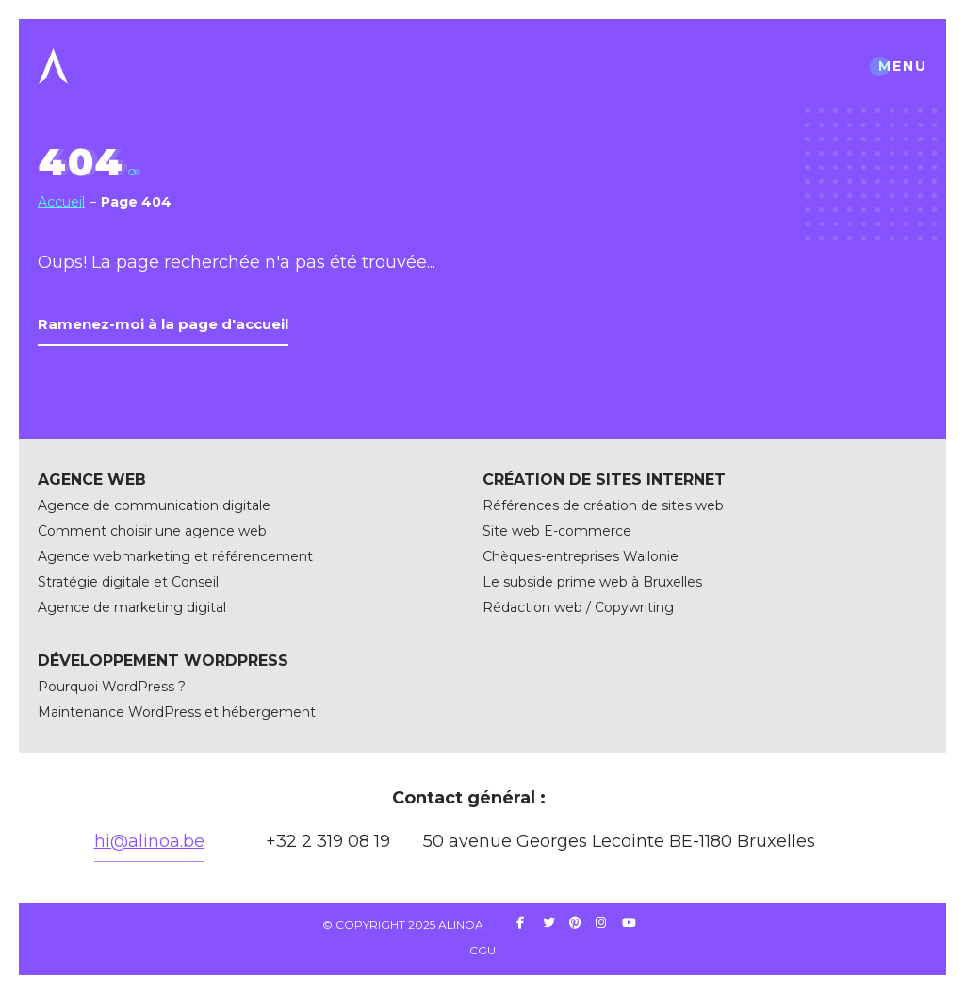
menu (902, 66)
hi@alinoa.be (149, 841)
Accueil (61, 201)
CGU (482, 950)
